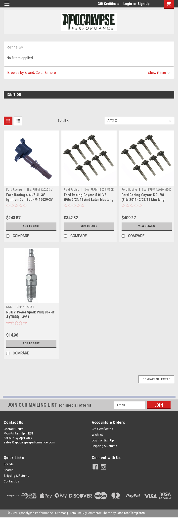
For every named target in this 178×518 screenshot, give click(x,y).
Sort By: (63, 120)
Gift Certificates (102, 429)
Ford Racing (14, 189)
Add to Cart (31, 226)
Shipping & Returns (104, 446)
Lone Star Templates (131, 513)
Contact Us (11, 481)
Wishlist (97, 434)
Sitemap (60, 513)
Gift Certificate (109, 4)
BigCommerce (92, 513)
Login (127, 4)
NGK (9, 307)
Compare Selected (156, 379)
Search (8, 470)
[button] (89, 72)
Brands (9, 464)
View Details (89, 226)
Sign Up (143, 4)
